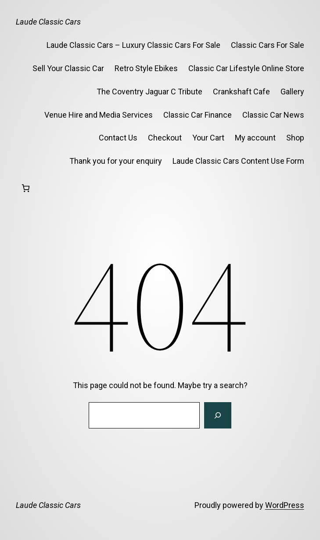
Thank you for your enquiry (115, 161)
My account (255, 137)
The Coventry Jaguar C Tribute (149, 91)
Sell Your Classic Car (68, 68)
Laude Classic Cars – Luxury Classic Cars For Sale (133, 45)
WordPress (284, 505)
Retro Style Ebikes (146, 68)
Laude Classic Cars (48, 21)
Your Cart (208, 137)
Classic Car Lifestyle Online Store (246, 68)
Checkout (165, 137)
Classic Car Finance (197, 114)
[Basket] (26, 188)
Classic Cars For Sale (267, 45)
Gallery (292, 91)
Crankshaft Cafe (241, 91)
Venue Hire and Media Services (98, 114)
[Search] (217, 415)
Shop (295, 137)
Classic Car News (273, 114)
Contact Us (118, 137)
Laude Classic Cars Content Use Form (238, 161)
